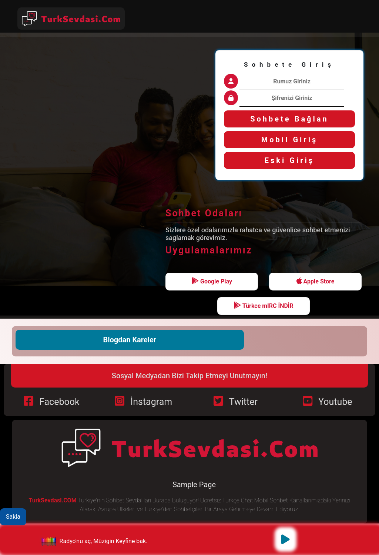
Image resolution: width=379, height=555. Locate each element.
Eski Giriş (289, 160)
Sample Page (194, 484)
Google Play (211, 281)
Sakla (13, 516)
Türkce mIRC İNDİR (264, 305)
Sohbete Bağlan (289, 118)
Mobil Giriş (289, 139)
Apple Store (315, 281)
